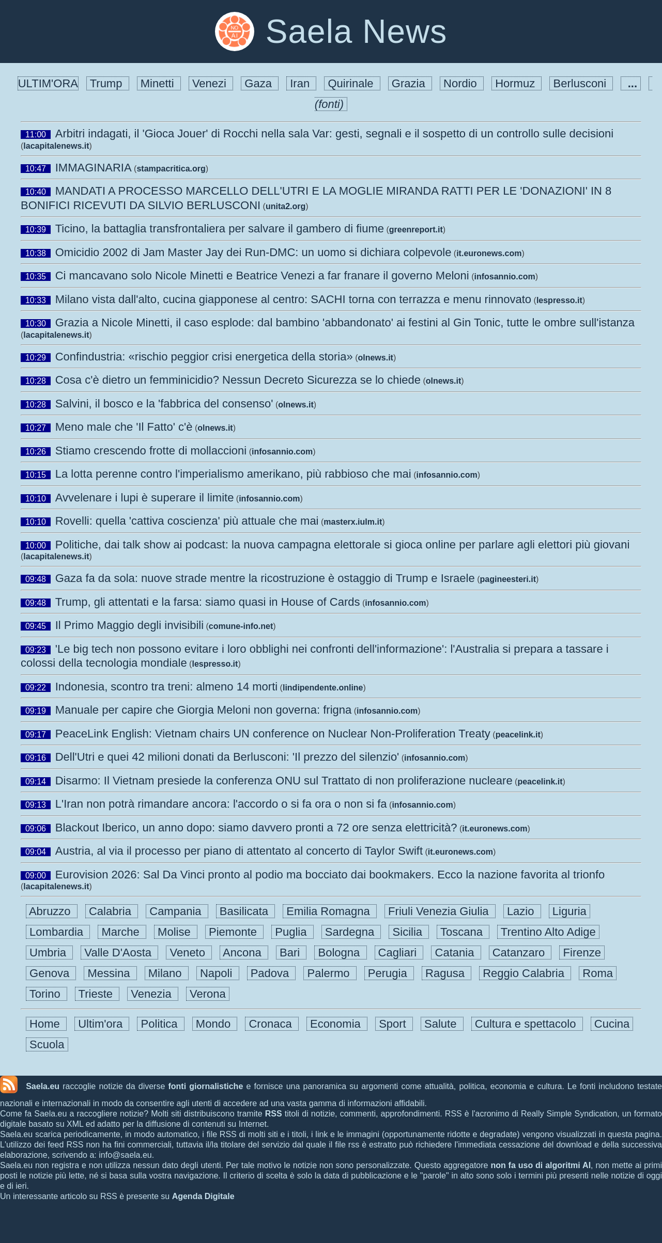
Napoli (218, 973)
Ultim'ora (102, 1023)
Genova (50, 973)
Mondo (215, 1023)
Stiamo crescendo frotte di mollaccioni (151, 450)
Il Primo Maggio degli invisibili (129, 625)
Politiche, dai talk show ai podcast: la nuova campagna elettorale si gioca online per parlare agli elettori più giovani (342, 544)
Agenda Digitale (203, 1196)
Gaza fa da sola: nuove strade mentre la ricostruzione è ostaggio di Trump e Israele (265, 578)
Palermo (330, 973)
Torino (46, 993)
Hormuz (516, 83)
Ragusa (446, 973)
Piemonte (234, 931)
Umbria (49, 952)
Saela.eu (42, 1086)
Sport (394, 1023)
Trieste (97, 993)
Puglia (292, 931)
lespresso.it (559, 300)
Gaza (259, 83)
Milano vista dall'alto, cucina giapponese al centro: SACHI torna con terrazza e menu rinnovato (293, 299)
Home (46, 1023)
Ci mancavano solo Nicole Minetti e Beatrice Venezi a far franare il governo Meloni (262, 275)
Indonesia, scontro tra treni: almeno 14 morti (166, 686)
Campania (177, 911)
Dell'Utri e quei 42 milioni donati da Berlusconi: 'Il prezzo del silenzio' (227, 756)
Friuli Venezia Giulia (440, 911)
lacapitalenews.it (56, 145)
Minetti (158, 83)
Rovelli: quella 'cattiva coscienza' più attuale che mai (187, 520)
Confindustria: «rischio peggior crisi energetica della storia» (204, 356)
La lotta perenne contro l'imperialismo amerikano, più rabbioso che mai (233, 473)
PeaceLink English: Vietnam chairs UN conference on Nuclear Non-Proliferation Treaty (272, 733)
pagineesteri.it (508, 579)
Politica (160, 1023)
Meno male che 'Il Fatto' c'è (124, 426)
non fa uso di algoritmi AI (540, 1165)
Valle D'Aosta (119, 952)
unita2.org (285, 206)
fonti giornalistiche (205, 1086)
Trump (108, 83)
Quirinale (352, 83)
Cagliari (399, 952)
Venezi (211, 83)
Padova (272, 973)
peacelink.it (518, 734)
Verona (208, 993)
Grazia (410, 83)
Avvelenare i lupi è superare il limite (144, 497)
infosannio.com (504, 276)
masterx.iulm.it (353, 521)
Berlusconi (581, 83)
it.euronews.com (488, 253)
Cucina (612, 1023)
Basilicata (246, 911)
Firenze (582, 952)
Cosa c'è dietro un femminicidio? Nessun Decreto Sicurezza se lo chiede (238, 379)
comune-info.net (241, 626)
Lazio (522, 911)
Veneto (188, 952)
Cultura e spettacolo (527, 1023)
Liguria (569, 911)
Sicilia (408, 931)
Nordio (461, 83)
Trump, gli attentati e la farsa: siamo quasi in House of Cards (207, 601)
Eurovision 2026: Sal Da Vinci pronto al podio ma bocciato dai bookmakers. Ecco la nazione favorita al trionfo (331, 874)
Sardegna (351, 931)
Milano (166, 973)
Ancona (244, 952)
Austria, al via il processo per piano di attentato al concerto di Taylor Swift (239, 850)
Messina (110, 973)
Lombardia (57, 931)
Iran (301, 83)
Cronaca (271, 1023)
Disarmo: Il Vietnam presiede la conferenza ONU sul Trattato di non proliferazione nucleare (284, 780)
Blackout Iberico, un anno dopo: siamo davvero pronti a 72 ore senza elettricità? (256, 827)
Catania (456, 952)
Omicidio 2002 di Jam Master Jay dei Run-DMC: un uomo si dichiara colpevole (253, 252)
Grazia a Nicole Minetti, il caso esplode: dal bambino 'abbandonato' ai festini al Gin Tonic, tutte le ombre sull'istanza (345, 322)
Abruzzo (51, 911)
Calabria (111, 911)
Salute (442, 1023)
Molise (176, 931)
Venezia (153, 993)
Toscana (463, 931)
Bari (291, 952)
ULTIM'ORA (48, 83)
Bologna (340, 952)
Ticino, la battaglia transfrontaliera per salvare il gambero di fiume (219, 228)
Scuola (47, 1044)
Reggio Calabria (525, 973)
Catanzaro (520, 952)
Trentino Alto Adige (548, 931)
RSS (273, 1113)
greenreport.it (416, 229)
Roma (597, 973)
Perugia (389, 973)
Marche (122, 931)
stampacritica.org (170, 168)
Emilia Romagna (329, 911)
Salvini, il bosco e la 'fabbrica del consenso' (164, 403)
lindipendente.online (323, 687)
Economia (337, 1023)
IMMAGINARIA (93, 167)
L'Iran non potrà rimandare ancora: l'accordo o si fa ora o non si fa (221, 803)
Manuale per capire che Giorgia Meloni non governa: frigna (203, 709)
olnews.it (375, 357)
